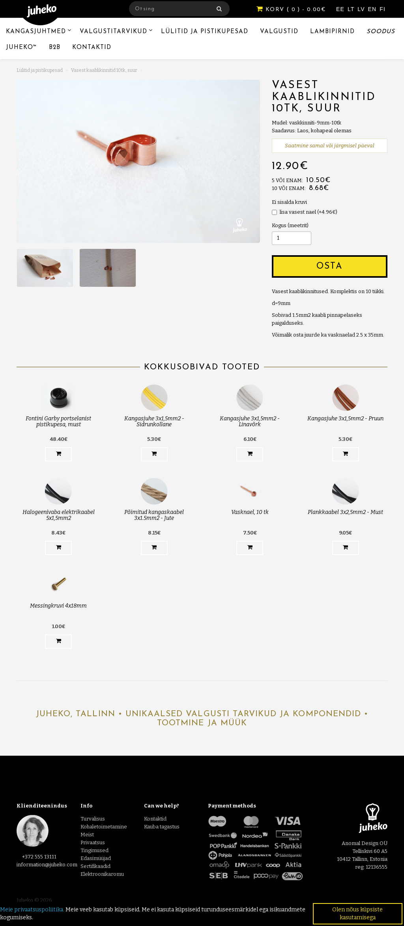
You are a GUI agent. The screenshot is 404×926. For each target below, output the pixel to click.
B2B (54, 48)
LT (352, 9)
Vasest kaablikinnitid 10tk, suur (104, 70)
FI (382, 9)
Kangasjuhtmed (36, 32)
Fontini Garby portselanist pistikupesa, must (58, 421)
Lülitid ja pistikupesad (204, 32)
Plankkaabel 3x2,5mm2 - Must (345, 512)
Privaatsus (92, 842)
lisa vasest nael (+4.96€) (304, 212)
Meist (87, 835)
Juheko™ (21, 48)
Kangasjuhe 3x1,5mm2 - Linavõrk (250, 421)
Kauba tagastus (162, 827)
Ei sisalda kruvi (289, 202)
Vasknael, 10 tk (250, 512)
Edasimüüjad (95, 858)
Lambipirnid (332, 32)
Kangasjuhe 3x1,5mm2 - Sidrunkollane (154, 421)
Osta (329, 266)
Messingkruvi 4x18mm (58, 605)
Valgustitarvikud (113, 32)
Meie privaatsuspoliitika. (32, 909)
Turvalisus (92, 819)
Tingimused (94, 850)
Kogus (279, 225)
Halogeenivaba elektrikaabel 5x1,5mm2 (58, 515)
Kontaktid (91, 48)
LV (362, 9)
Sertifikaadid (95, 866)
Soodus (381, 32)
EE (341, 9)
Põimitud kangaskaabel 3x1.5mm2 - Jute (154, 515)
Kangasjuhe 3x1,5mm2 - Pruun (345, 418)
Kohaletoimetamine (103, 827)
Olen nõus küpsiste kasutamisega (357, 913)
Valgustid (279, 32)
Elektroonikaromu (102, 874)
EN (373, 9)
